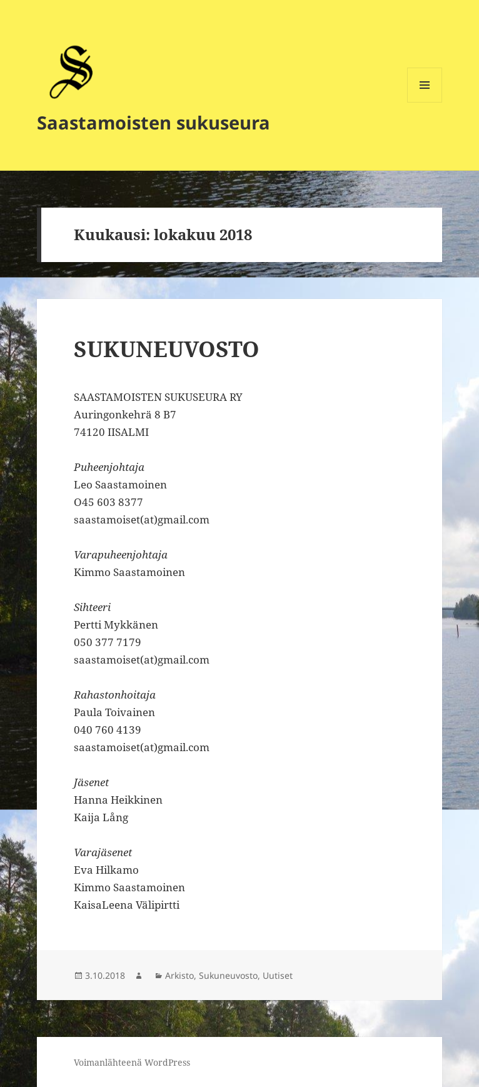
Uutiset (278, 975)
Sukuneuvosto (228, 975)
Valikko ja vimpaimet (425, 102)
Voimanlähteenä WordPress (132, 1062)
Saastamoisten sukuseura (153, 122)
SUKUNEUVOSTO (167, 348)
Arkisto (179, 975)
